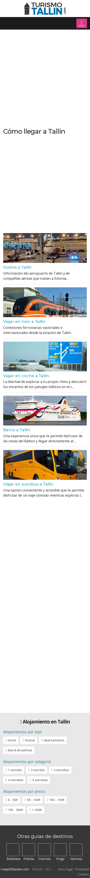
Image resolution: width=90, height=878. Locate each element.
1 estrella (15, 770)
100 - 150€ (57, 800)
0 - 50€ (13, 800)
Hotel (12, 740)
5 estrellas (40, 780)
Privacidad (82, 869)
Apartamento (54, 740)
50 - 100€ (33, 800)
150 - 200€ (15, 810)
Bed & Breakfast (20, 750)
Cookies (83, 874)
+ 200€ (37, 810)
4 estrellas (15, 780)
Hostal (30, 740)
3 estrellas (61, 770)
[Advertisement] (45, 78)
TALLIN (37, 869)
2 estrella (38, 770)
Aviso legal (65, 869)
